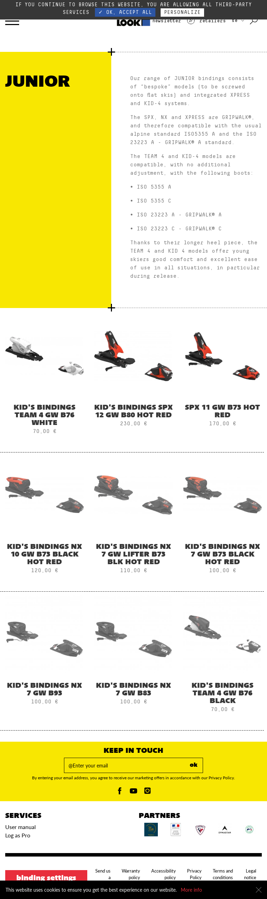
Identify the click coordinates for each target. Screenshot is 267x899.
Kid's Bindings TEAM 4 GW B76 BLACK (222, 694)
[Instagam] (147, 792)
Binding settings (46, 878)
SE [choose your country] (238, 20)
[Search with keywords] (254, 21)
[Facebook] (119, 792)
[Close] (258, 890)
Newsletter (160, 21)
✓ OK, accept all (125, 12)
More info (191, 890)
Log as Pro (17, 835)
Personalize (182, 12)
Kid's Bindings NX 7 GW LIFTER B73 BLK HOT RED (133, 555)
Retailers (206, 21)
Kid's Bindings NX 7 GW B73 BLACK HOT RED (222, 555)
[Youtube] (133, 792)
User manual (20, 826)
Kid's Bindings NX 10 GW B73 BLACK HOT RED (44, 555)
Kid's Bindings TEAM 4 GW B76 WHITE (44, 415)
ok (193, 765)
